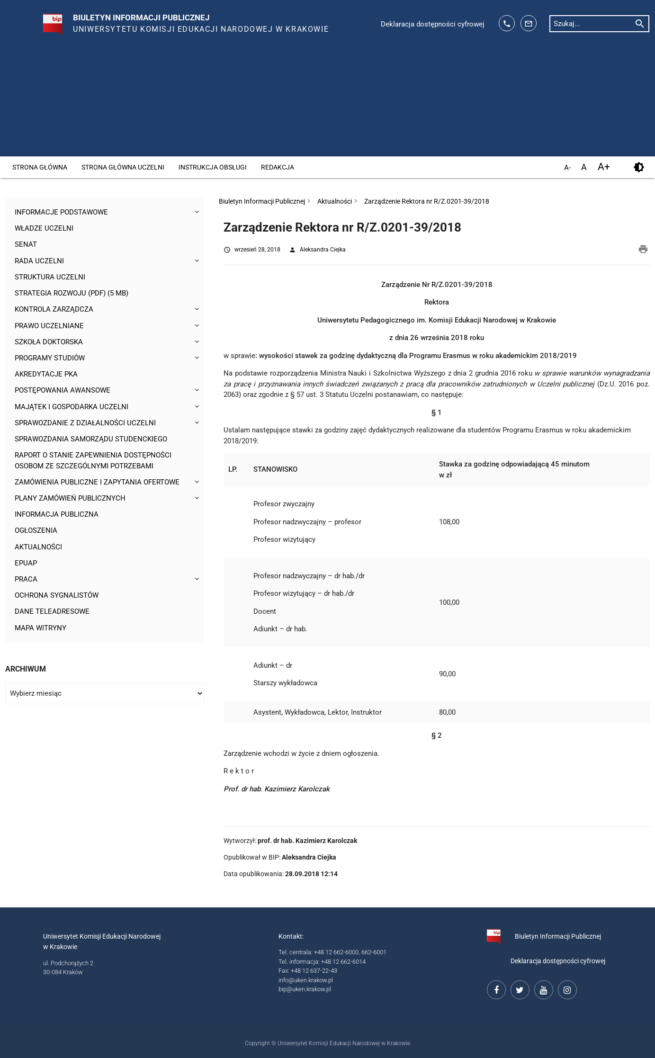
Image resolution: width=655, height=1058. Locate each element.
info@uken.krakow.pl (305, 980)
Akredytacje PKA (46, 375)
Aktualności (38, 550)
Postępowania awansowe (62, 392)
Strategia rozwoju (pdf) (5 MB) (71, 294)
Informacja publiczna (57, 517)
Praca (26, 582)
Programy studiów (50, 359)
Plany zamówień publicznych (70, 500)
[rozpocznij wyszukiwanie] (639, 23)
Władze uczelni (44, 228)
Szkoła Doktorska (49, 343)
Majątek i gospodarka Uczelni (71, 408)
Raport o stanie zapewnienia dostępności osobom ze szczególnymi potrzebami (93, 463)
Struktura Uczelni (50, 277)
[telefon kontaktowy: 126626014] (507, 23)
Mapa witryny (40, 631)
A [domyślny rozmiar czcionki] (584, 166)
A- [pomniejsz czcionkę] (567, 167)
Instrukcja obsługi (213, 167)
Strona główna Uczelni (122, 167)
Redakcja (277, 167)
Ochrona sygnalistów (57, 598)
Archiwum (25, 672)
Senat (26, 245)
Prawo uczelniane (49, 327)
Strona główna (39, 167)
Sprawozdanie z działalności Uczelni (85, 425)
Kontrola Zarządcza (54, 310)
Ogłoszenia (36, 533)
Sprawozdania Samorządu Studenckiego (91, 441)
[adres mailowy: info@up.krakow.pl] (528, 23)
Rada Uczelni (39, 261)
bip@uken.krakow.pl (304, 989)
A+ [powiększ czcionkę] (604, 166)
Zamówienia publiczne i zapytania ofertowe (97, 484)
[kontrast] (639, 167)
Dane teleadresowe (52, 615)
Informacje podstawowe (61, 212)
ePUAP (26, 566)
